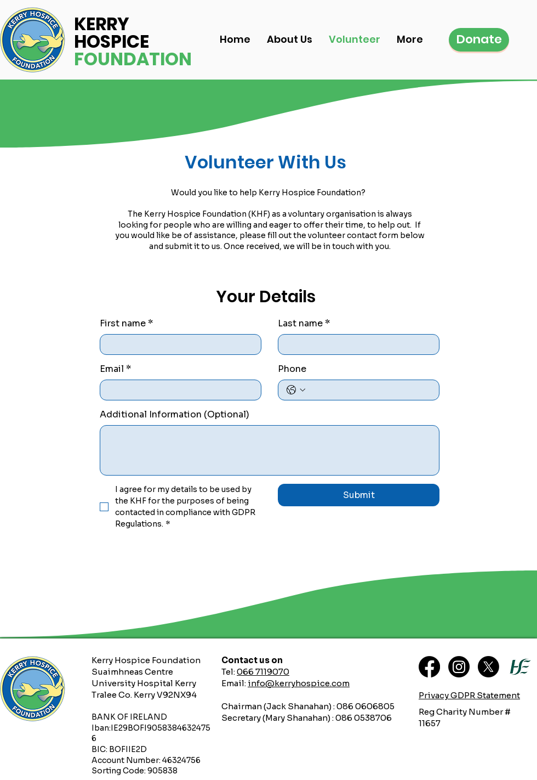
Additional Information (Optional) (174, 414)
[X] (488, 666)
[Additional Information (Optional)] (269, 450)
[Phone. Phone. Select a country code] (296, 390)
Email (115, 369)
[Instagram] (459, 666)
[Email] (177, 390)
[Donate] (479, 40)
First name (126, 324)
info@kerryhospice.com (299, 683)
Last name (304, 324)
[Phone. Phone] (369, 390)
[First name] (177, 344)
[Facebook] (429, 666)
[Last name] (355, 344)
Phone (292, 369)
